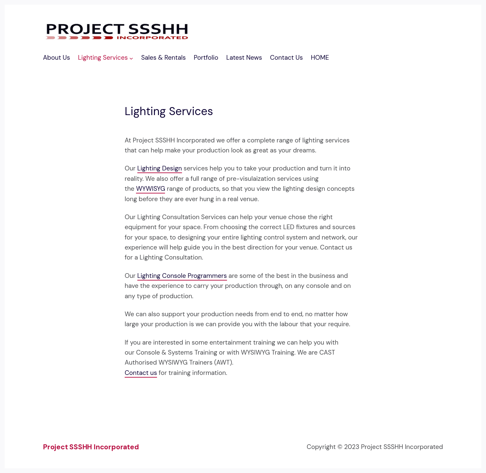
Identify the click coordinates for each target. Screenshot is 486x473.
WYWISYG (150, 188)
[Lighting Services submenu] (131, 58)
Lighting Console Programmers (182, 276)
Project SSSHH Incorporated (91, 447)
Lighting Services (103, 57)
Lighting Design (159, 168)
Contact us (141, 373)
